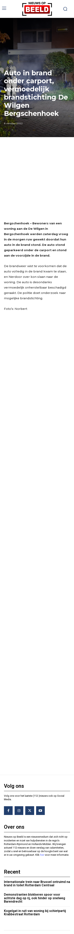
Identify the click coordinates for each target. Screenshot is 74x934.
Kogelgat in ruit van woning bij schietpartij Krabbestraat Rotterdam (35, 857)
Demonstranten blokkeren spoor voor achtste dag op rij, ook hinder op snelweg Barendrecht (34, 842)
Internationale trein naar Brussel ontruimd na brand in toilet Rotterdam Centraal (37, 828)
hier (42, 799)
